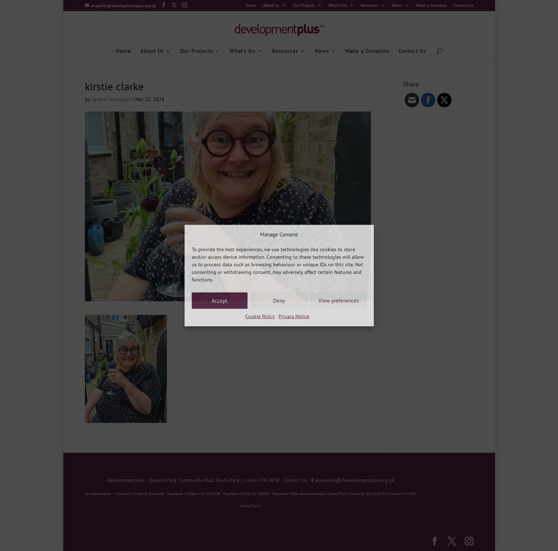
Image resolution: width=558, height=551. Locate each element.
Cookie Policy (260, 316)
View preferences (338, 300)
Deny (279, 300)
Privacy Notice (293, 316)
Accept (219, 300)
